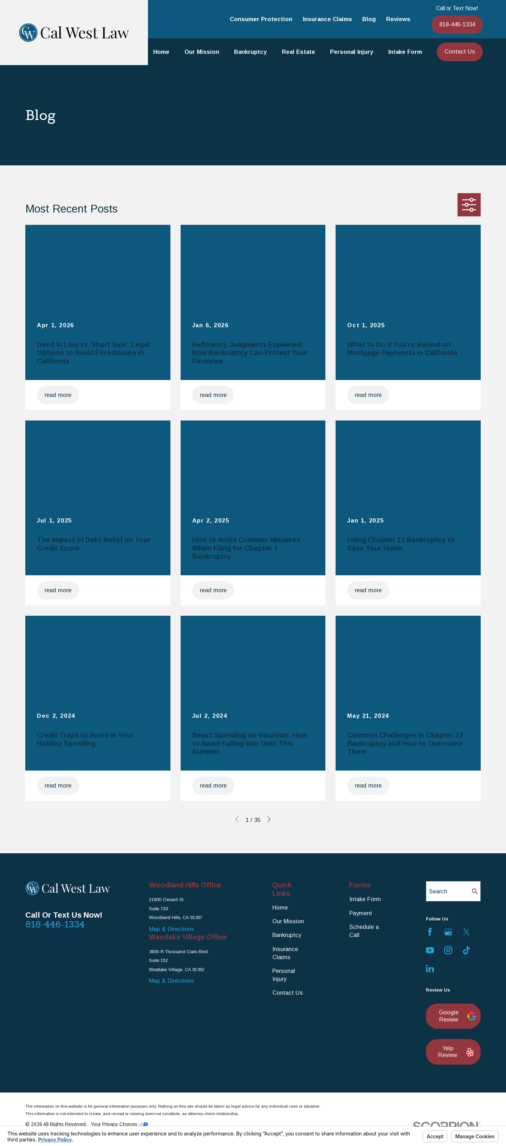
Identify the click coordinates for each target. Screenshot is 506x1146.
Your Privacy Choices (119, 1124)
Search (438, 891)
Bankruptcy (286, 935)
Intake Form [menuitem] (405, 52)
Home (280, 907)
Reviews (398, 19)
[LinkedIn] (430, 968)
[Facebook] (430, 932)
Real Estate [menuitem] (298, 52)
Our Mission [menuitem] (201, 52)
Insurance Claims (327, 19)
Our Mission (288, 921)
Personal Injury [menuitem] (351, 52)
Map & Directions (171, 929)
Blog (369, 19)
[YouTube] (430, 950)
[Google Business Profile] (448, 932)
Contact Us (460, 51)
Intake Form (365, 899)
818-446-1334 (457, 24)
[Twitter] (466, 932)
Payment (360, 913)
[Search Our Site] (475, 891)
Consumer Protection (261, 19)
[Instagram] (448, 950)
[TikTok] (466, 950)
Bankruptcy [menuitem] (250, 52)
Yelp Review (455, 1051)
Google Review (456, 1015)
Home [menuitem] (161, 52)
